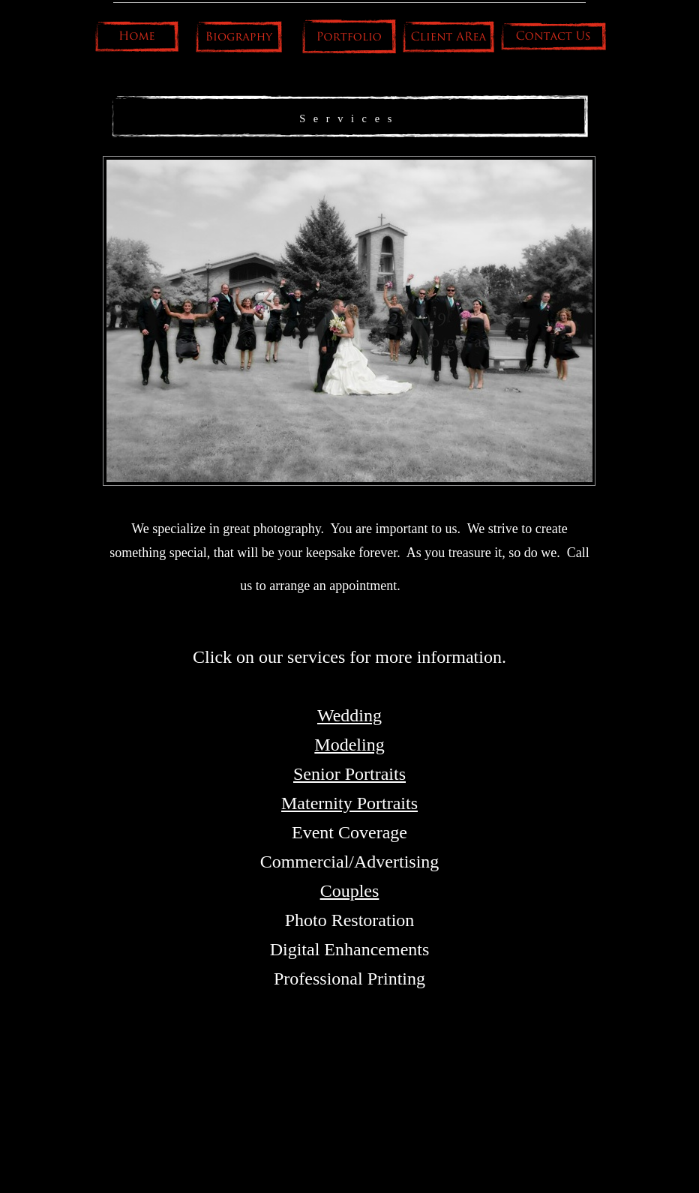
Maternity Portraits (349, 803)
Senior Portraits (349, 774)
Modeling (349, 744)
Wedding (349, 715)
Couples (350, 891)
